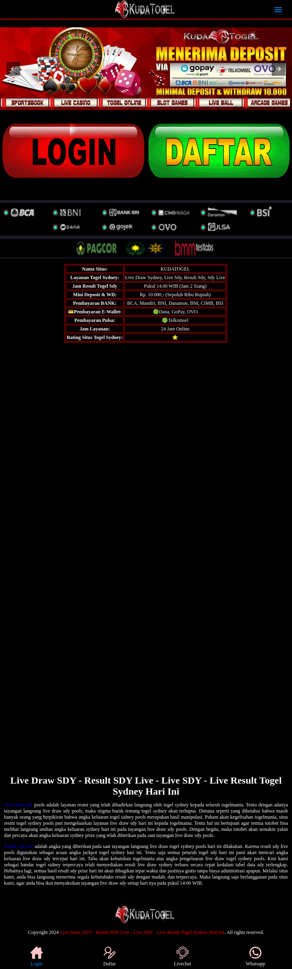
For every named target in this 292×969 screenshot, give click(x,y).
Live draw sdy (18, 805)
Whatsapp (255, 957)
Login (37, 957)
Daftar (109, 957)
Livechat (182, 957)
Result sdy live (18, 846)
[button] (13, 69)
